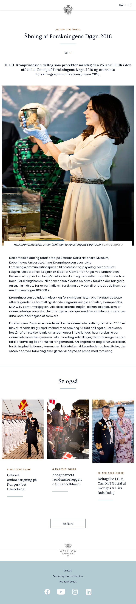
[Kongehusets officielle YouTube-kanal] (61, 592)
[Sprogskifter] (121, 5)
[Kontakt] (68, 571)
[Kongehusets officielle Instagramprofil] (75, 592)
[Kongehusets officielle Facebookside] (47, 592)
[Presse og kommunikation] (68, 576)
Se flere (71, 523)
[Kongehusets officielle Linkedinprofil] (88, 592)
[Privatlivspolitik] (68, 582)
